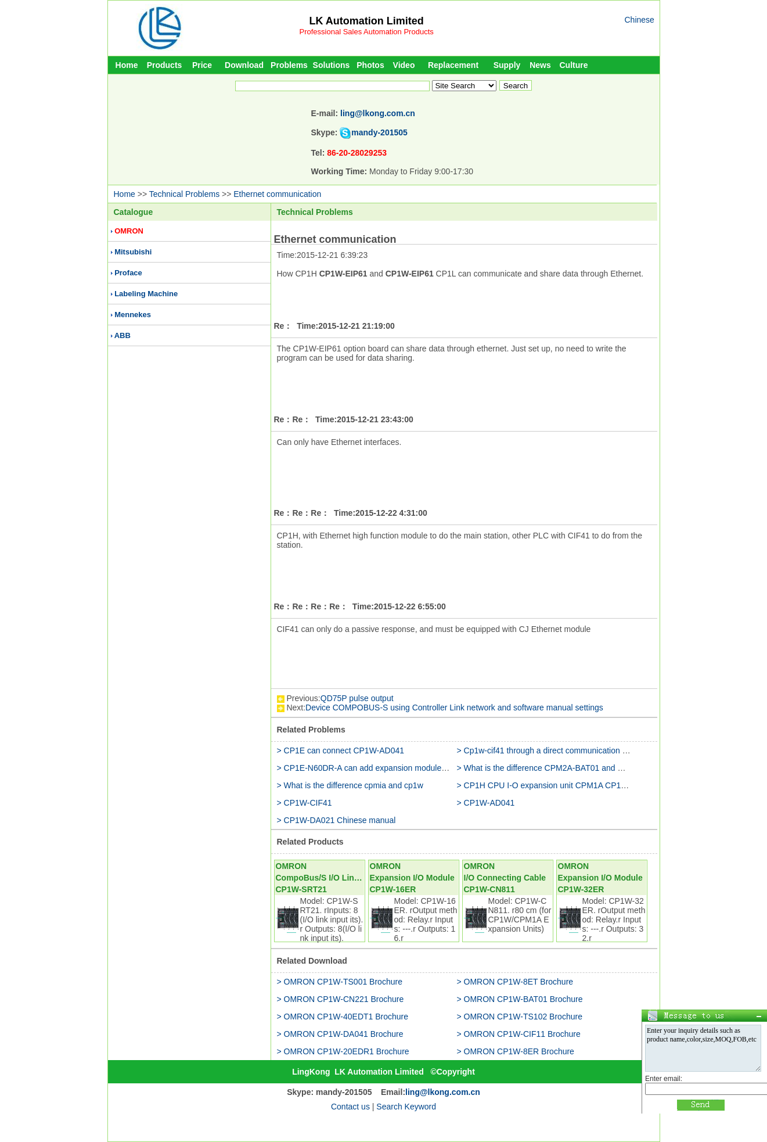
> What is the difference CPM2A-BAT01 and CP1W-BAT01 (562, 768)
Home (127, 65)
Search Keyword (406, 1106)
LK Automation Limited (366, 21)
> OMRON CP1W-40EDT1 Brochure (343, 1016)
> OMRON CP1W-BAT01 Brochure (520, 999)
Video (404, 65)
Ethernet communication (277, 194)
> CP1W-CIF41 (304, 802)
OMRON (128, 231)
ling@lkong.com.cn (377, 113)
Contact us (350, 1106)
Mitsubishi (133, 251)
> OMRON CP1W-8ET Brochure (515, 981)
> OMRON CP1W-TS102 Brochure (519, 1016)
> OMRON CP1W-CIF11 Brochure (519, 1034)
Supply (507, 65)
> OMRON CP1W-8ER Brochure (515, 1051)
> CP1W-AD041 (486, 802)
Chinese (639, 19)
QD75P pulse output (357, 698)
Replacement (453, 65)
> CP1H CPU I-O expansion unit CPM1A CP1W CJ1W (555, 785)
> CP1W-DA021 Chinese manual (336, 820)
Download (244, 65)
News (540, 65)
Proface (128, 272)
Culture (574, 65)
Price (202, 65)
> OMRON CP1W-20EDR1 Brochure (343, 1051)
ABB (122, 335)
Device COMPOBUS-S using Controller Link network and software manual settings (454, 707)
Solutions (331, 65)
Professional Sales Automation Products (367, 31)
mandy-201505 (379, 132)
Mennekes (132, 314)
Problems (289, 65)
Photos (370, 65)
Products (164, 65)
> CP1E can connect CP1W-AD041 (341, 750)
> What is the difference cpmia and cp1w (350, 785)
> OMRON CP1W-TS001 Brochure (339, 981)
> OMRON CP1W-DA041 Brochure (340, 1034)
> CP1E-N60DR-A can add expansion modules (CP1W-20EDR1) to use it (409, 768)
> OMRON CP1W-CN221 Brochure (340, 999)
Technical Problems (184, 194)
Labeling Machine (146, 293)
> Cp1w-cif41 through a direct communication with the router (565, 750)
